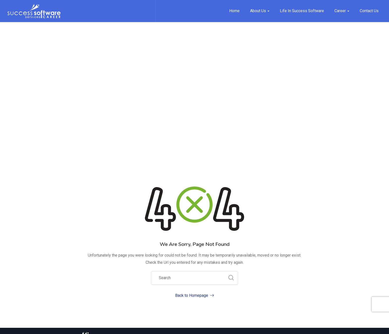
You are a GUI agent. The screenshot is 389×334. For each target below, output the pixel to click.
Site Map (220, 326)
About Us (259, 10)
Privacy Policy (246, 326)
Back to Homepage (194, 173)
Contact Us (369, 10)
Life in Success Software (302, 10)
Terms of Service (280, 326)
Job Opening (256, 267)
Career (341, 10)
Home (234, 10)
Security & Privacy (316, 326)
